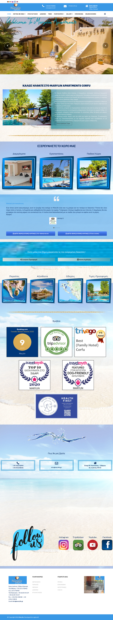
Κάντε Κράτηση (84, 259)
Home (9, 14)
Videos (60, 590)
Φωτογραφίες (62, 587)
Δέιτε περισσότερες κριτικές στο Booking (82, 233)
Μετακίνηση (36, 582)
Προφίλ (60, 582)
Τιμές (50, 14)
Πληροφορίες (58, 14)
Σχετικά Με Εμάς (18, 14)
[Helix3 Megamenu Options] (105, 14)
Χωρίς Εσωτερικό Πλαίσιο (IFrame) (56, 496)
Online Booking (90, 14)
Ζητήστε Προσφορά (29, 259)
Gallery (69, 14)
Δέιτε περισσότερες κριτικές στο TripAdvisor (31, 233)
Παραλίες (35, 584)
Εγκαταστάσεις (33, 14)
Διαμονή (35, 590)
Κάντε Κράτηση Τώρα (61, 123)
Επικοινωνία (62, 584)
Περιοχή (35, 587)
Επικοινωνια (79, 14)
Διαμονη (43, 14)
